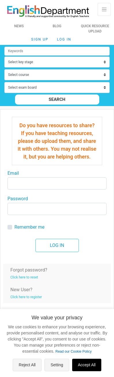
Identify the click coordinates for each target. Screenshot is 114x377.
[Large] (57, 183)
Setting (57, 365)
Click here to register (26, 297)
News (19, 26)
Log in (64, 39)
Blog (57, 26)
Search (57, 99)
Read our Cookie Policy (73, 351)
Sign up (39, 39)
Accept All (87, 365)
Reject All (27, 365)
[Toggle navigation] (104, 9)
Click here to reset (24, 277)
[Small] (57, 51)
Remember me (29, 227)
